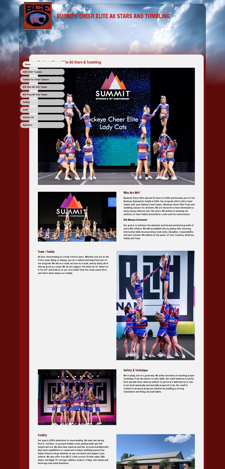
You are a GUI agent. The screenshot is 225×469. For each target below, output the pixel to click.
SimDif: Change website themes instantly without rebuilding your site (112, 459)
